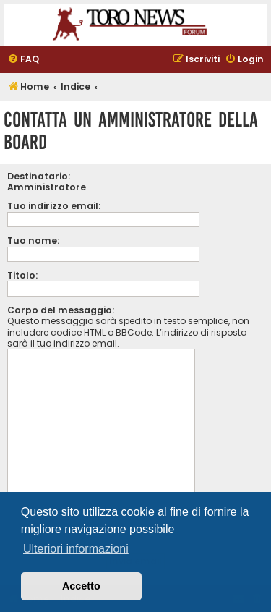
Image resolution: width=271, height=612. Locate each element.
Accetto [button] (81, 586)
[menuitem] (23, 59)
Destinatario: (38, 176)
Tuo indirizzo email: (53, 206)
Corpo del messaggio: (60, 310)
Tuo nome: (33, 240)
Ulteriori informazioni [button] (76, 549)
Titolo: (22, 275)
